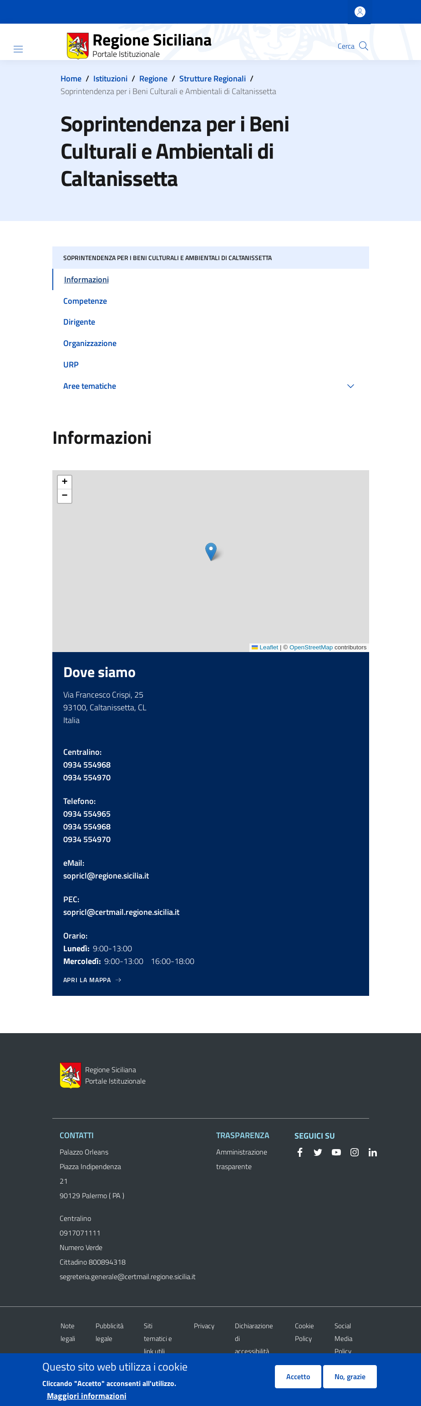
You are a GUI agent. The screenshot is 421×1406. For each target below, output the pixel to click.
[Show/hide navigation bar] (18, 49)
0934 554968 (87, 764)
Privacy (204, 1326)
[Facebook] (299, 1151)
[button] (363, 45)
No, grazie (350, 1376)
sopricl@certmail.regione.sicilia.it (121, 912)
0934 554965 (87, 814)
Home (71, 78)
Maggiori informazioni (87, 1396)
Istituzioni (110, 78)
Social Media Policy (343, 1338)
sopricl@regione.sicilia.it (106, 875)
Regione (153, 78)
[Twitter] (314, 1151)
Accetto (298, 1376)
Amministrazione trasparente (241, 1159)
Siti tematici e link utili (158, 1338)
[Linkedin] (369, 1151)
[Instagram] (351, 1151)
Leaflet (265, 647)
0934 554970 (87, 777)
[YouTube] (333, 1151)
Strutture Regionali (212, 78)
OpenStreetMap (311, 647)
